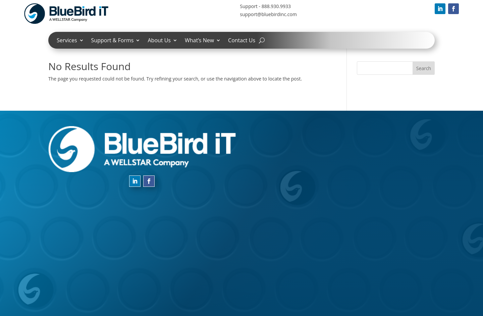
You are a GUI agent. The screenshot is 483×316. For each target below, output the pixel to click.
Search (423, 68)
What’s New (199, 41)
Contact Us (241, 41)
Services (67, 41)
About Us (159, 41)
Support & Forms (112, 41)
